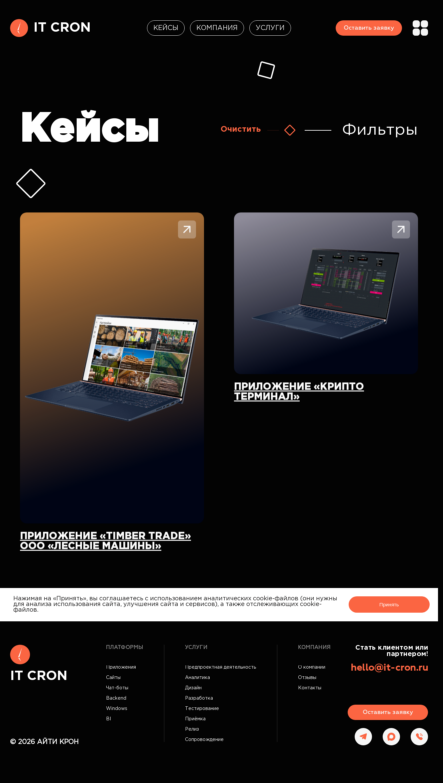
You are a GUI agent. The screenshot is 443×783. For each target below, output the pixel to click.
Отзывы (307, 678)
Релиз (192, 729)
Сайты (113, 678)
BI (108, 719)
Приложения (121, 667)
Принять (389, 604)
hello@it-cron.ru (389, 668)
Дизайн (193, 688)
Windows (116, 709)
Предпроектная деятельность (220, 667)
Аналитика (197, 678)
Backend (116, 698)
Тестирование (202, 709)
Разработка (199, 698)
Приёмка (195, 719)
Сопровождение (204, 740)
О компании (311, 667)
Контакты (309, 688)
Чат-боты (117, 688)
